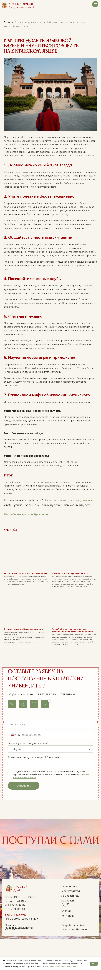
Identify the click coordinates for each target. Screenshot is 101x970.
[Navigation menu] (95, 4)
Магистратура (70, 921)
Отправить (24, 816)
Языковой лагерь (67, 932)
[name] (50, 755)
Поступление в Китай (21, 7)
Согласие (59, 802)
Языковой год (70, 926)
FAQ (64, 936)
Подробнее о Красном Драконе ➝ (30, 541)
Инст (45, 734)
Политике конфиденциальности (60, 966)
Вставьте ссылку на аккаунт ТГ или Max (33, 788)
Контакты (67, 946)
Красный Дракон (21, 4)
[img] (4, 5)
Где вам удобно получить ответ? (28, 773)
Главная (9, 22)
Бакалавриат (70, 916)
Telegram (68, 725)
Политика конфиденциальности (19, 957)
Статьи (66, 941)
